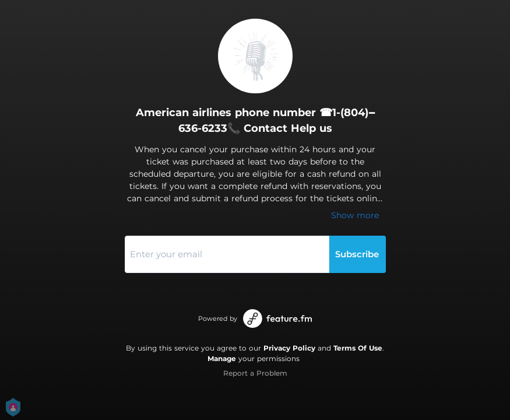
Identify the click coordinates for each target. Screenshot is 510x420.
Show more (355, 215)
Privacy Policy (289, 348)
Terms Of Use (357, 348)
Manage (221, 358)
